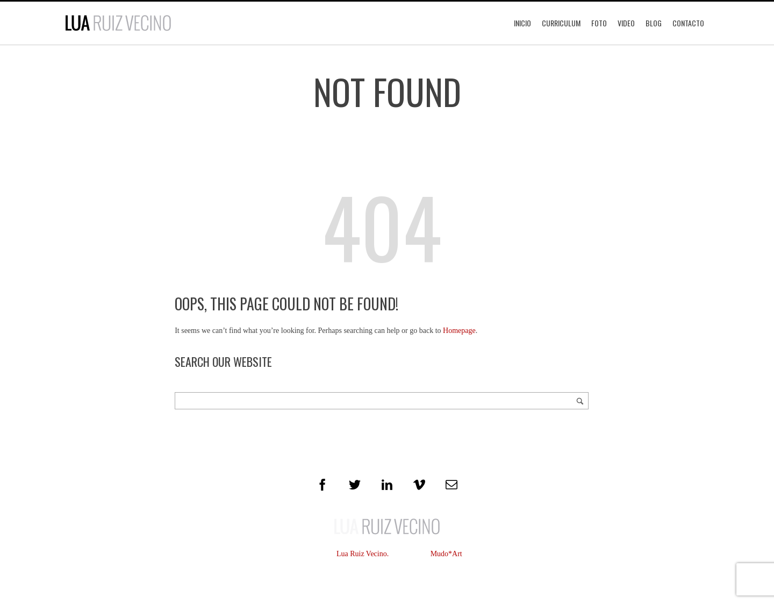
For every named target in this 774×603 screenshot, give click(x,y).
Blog (654, 23)
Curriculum (561, 23)
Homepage (459, 331)
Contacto (688, 23)
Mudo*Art (446, 554)
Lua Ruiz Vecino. (362, 554)
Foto (599, 23)
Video (626, 23)
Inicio (522, 23)
